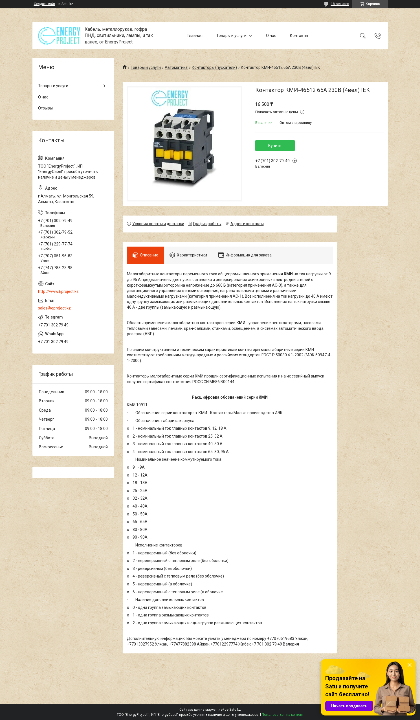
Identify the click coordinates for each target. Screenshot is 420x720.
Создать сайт (44, 4)
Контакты (299, 35)
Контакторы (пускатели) (214, 67)
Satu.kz (235, 710)
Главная (195, 35)
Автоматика (176, 67)
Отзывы (45, 108)
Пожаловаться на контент (283, 715)
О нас (271, 35)
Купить (275, 145)
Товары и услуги (231, 35)
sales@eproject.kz (54, 308)
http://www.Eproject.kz (58, 291)
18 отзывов (340, 4)
